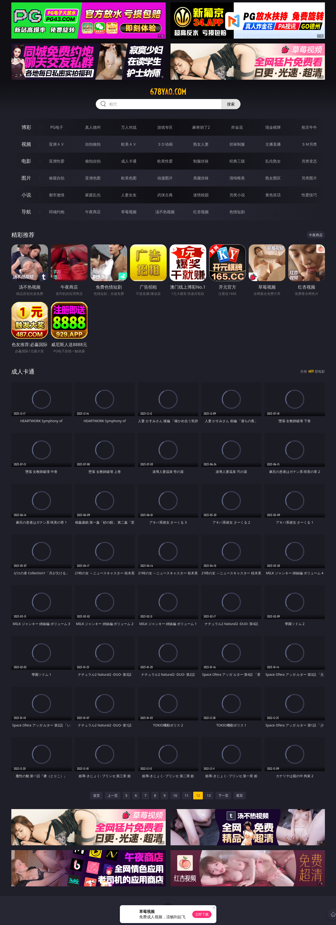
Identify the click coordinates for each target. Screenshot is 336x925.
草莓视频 (129, 211)
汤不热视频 (165, 211)
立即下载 (202, 914)
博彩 (26, 127)
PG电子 (56, 127)
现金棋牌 (273, 127)
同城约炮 (56, 211)
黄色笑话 (273, 195)
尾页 (239, 795)
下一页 (223, 795)
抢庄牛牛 (309, 127)
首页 (96, 795)
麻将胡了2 (201, 127)
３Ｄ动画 (165, 144)
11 (187, 795)
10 (175, 795)
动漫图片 (165, 178)
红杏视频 (201, 211)
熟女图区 (273, 178)
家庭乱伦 (93, 195)
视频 (26, 144)
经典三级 (237, 161)
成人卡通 (129, 161)
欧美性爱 (165, 161)
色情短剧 (237, 211)
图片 (26, 178)
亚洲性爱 (56, 161)
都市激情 (56, 195)
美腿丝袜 (201, 178)
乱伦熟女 (273, 161)
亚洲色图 (93, 178)
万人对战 (129, 127)
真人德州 (93, 127)
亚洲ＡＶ (56, 144)
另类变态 (309, 161)
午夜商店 (93, 211)
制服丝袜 (201, 161)
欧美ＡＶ (129, 144)
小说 (26, 195)
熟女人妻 (201, 144)
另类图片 (309, 178)
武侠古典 (165, 195)
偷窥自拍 (56, 178)
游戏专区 (165, 127)
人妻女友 (129, 195)
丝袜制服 (237, 144)
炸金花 (237, 127)
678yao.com (168, 92)
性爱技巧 (309, 195)
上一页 (113, 795)
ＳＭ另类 (309, 144)
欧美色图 (129, 178)
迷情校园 (201, 195)
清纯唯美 (237, 178)
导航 (26, 211)
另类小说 (237, 195)
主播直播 (273, 144)
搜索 (231, 104)
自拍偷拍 (93, 144)
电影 (26, 161)
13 (209, 795)
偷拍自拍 (93, 161)
